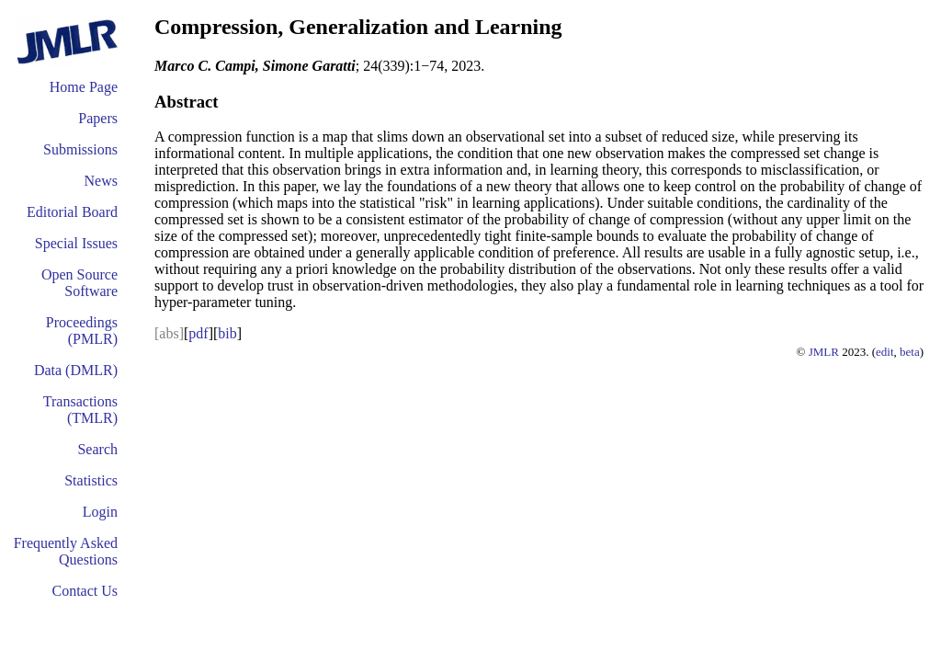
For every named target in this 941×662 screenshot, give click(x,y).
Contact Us (84, 591)
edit (885, 352)
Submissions (80, 149)
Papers (98, 118)
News (101, 180)
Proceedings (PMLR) (82, 330)
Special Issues (76, 243)
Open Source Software (79, 283)
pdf (198, 333)
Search (97, 449)
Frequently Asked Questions (66, 551)
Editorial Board (72, 212)
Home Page (84, 87)
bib (227, 333)
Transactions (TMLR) (80, 410)
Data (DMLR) (76, 370)
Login (100, 511)
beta (910, 352)
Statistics (91, 480)
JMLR (824, 352)
